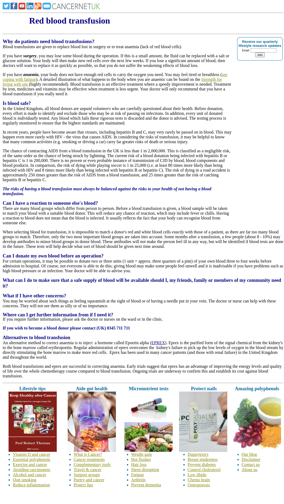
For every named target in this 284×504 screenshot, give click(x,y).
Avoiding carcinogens (31, 469)
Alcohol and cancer (29, 474)
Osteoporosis (199, 485)
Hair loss (138, 464)
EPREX (158, 342)
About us (249, 469)
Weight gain (141, 454)
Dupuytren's (198, 454)
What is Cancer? (88, 454)
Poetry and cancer (89, 480)
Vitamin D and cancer (31, 454)
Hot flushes (141, 459)
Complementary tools (92, 464)
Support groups (87, 474)
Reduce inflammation (31, 485)
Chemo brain (199, 480)
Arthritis (138, 480)
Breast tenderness (203, 459)
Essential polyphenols (31, 459)
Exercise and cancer (30, 464)
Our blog (249, 454)
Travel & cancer (87, 469)
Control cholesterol (204, 469)
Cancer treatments (89, 459)
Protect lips (83, 485)
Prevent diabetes (202, 464)
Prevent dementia (146, 485)
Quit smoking (24, 480)
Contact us (251, 464)
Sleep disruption (145, 469)
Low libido (197, 474)
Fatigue (137, 474)
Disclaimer (251, 459)
